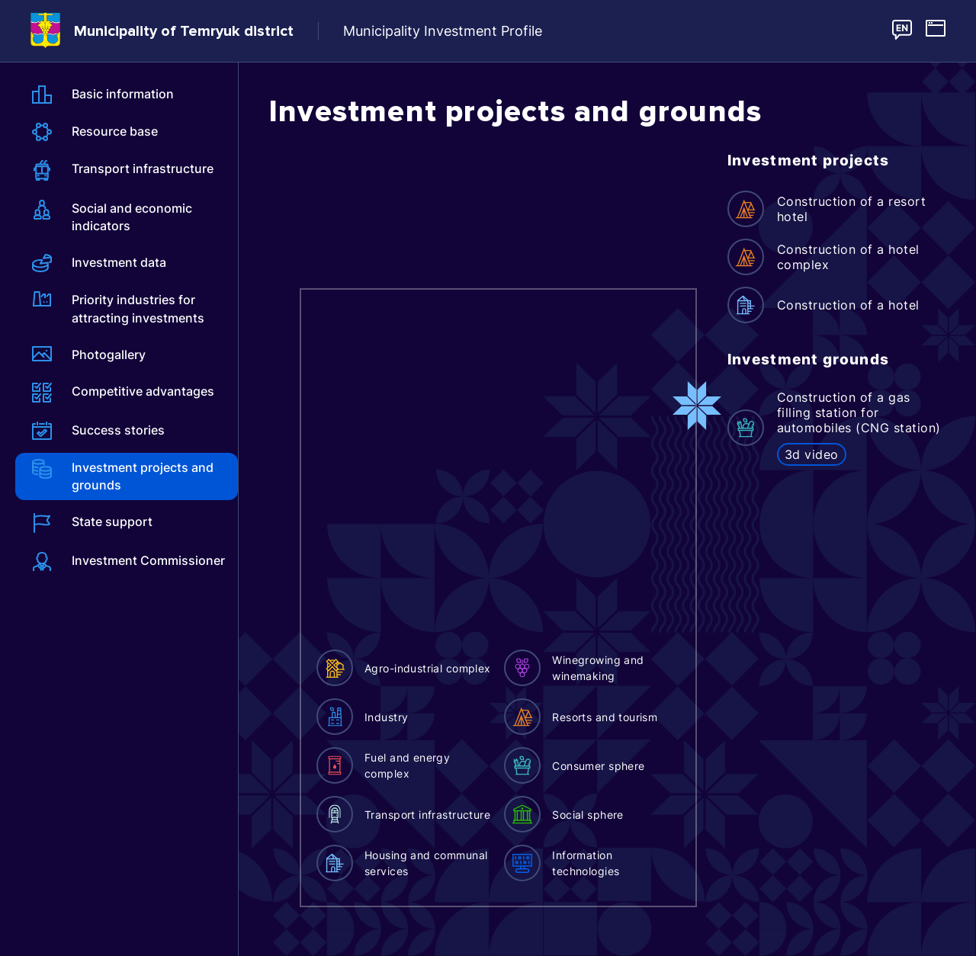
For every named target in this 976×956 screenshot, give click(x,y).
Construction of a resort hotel (851, 209)
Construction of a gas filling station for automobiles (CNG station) (859, 412)
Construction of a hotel (848, 305)
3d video (812, 454)
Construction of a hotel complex (848, 257)
